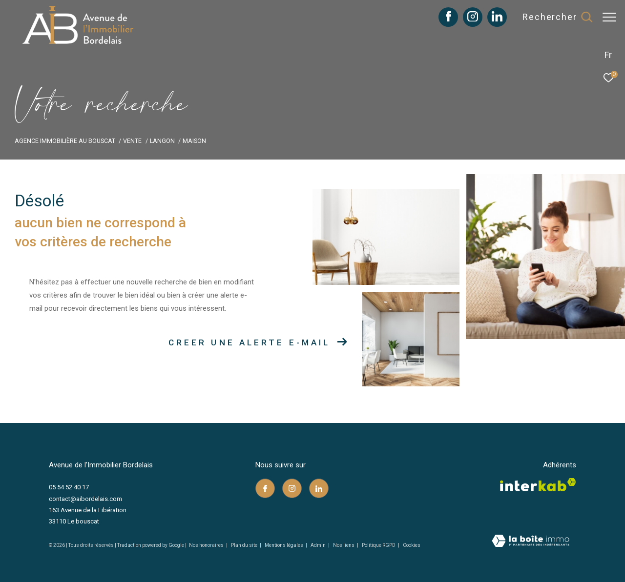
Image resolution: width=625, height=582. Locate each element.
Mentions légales (284, 545)
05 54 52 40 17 (69, 487)
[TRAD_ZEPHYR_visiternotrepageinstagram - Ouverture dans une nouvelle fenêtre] (467, 19)
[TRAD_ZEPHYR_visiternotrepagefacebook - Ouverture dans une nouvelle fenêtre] (443, 19)
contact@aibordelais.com (85, 498)
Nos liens (344, 545)
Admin (319, 545)
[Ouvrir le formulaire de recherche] (552, 17)
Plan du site (244, 545)
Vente (132, 140)
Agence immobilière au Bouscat (65, 140)
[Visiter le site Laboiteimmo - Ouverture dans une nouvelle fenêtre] (530, 542)
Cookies (411, 545)
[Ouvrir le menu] (609, 17)
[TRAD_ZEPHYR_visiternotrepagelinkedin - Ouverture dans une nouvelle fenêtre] (492, 19)
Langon (162, 140)
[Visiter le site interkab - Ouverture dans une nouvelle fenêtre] (538, 484)
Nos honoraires (206, 545)
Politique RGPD (379, 545)
